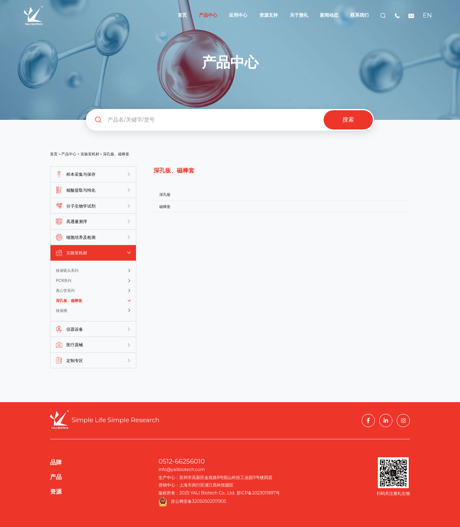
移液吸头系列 (67, 270)
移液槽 (61, 310)
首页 (54, 154)
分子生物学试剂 (81, 206)
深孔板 (165, 194)
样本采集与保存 (81, 174)
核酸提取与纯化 (81, 190)
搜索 (348, 120)
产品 (56, 477)
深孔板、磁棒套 (69, 300)
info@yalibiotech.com (181, 469)
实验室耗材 (89, 154)
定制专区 (74, 360)
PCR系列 (64, 280)
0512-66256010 (181, 461)
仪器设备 (74, 329)
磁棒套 (165, 206)
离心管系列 (65, 290)
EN (426, 15)
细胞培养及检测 (81, 237)
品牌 (56, 462)
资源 (56, 491)
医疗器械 (74, 344)
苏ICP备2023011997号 (258, 493)
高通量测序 (76, 221)
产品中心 (68, 154)
